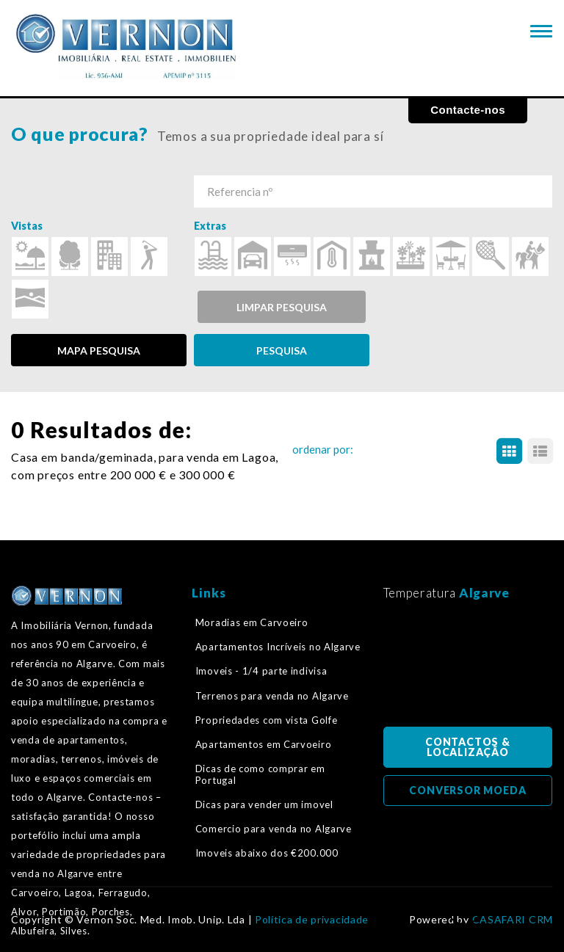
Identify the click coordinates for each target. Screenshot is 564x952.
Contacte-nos (467, 109)
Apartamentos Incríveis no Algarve (278, 647)
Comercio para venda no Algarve (273, 829)
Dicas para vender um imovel (264, 804)
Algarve (484, 592)
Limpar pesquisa (281, 307)
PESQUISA (281, 350)
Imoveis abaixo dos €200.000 (267, 853)
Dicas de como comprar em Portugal (260, 774)
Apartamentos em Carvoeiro (263, 744)
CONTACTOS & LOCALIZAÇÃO (467, 746)
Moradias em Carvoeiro (251, 622)
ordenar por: (322, 449)
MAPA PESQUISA (98, 350)
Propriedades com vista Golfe (266, 720)
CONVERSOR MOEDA (467, 790)
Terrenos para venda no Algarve (272, 696)
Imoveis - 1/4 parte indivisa (261, 671)
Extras (210, 225)
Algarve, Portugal (468, 668)
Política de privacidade (312, 920)
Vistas (27, 225)
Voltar (464, 912)
